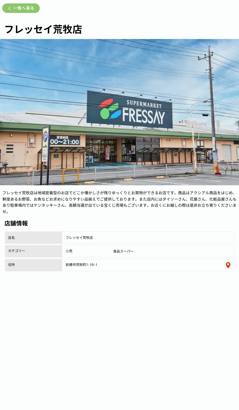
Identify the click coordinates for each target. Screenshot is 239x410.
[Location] (228, 265)
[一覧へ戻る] (21, 8)
